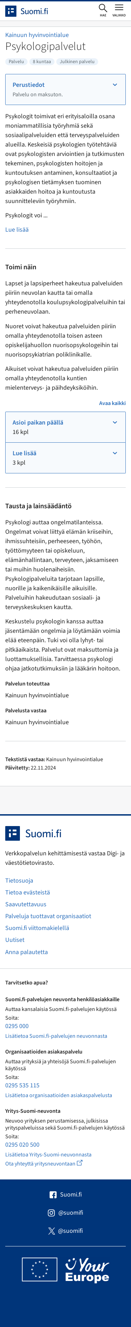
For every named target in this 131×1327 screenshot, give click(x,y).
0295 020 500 (22, 1144)
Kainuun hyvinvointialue (37, 35)
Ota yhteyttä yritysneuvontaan (52, 1163)
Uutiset (14, 940)
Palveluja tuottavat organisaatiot (48, 916)
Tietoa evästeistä (27, 892)
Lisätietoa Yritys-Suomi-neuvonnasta (48, 1154)
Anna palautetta (26, 952)
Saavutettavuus (25, 904)
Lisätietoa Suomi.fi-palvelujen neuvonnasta (56, 1036)
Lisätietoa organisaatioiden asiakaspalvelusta (58, 1095)
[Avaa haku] (103, 11)
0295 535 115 (22, 1085)
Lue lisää (17, 229)
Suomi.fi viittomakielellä (37, 928)
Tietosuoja (19, 880)
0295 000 (17, 1026)
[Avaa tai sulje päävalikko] (119, 10)
